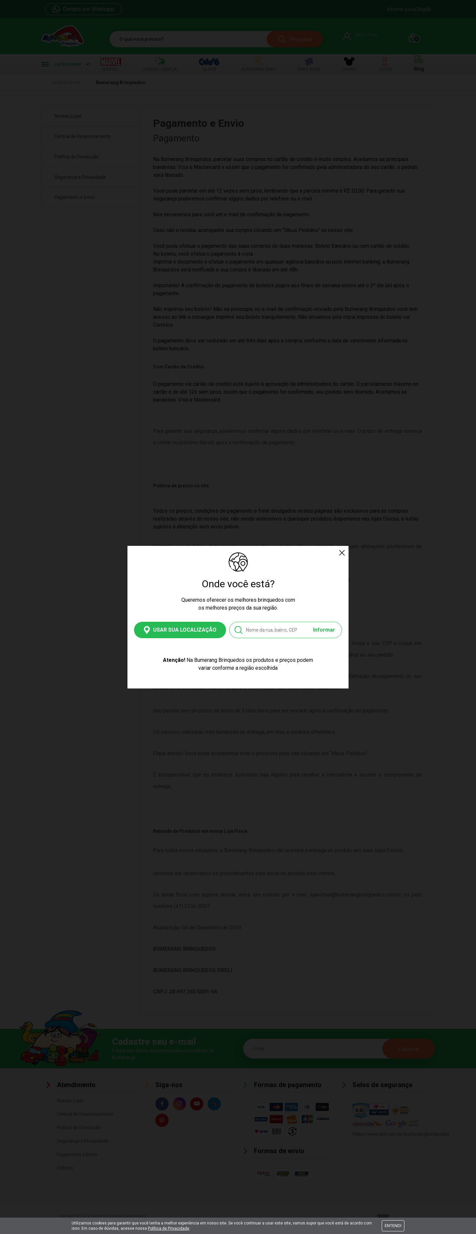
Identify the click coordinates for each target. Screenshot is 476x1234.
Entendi (393, 1225)
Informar (324, 630)
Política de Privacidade (168, 1228)
